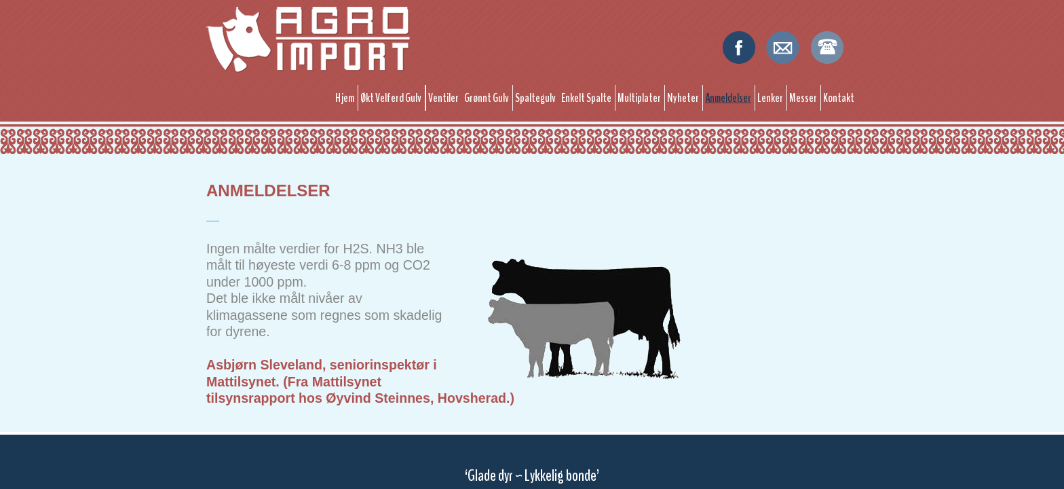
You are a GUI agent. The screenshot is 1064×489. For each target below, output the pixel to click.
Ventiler (443, 98)
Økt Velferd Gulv (390, 98)
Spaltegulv (535, 98)
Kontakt (838, 98)
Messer (803, 98)
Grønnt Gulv (486, 98)
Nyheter (683, 98)
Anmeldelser (728, 98)
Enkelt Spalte (586, 98)
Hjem (344, 98)
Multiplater (639, 98)
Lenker (770, 98)
